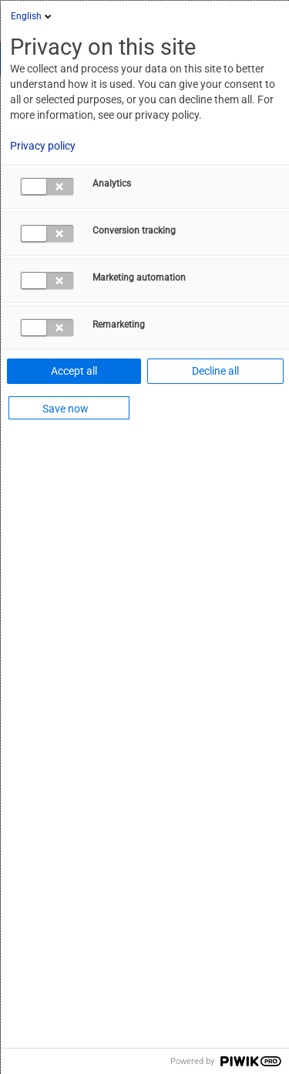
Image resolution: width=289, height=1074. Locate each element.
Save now (65, 408)
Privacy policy (43, 146)
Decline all (215, 371)
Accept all (74, 371)
